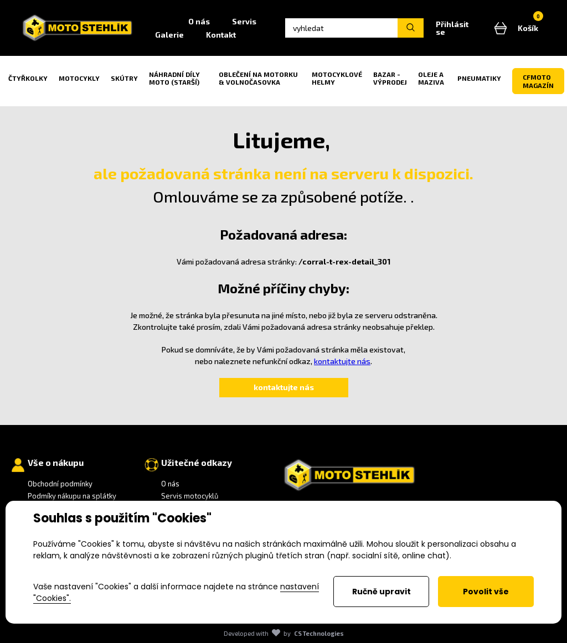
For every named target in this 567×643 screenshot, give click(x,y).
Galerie (169, 34)
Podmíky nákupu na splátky (72, 495)
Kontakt (221, 34)
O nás (199, 21)
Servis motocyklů (189, 495)
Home (160, 21)
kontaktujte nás (342, 361)
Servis (244, 21)
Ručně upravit (381, 591)
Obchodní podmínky (60, 483)
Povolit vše (486, 591)
